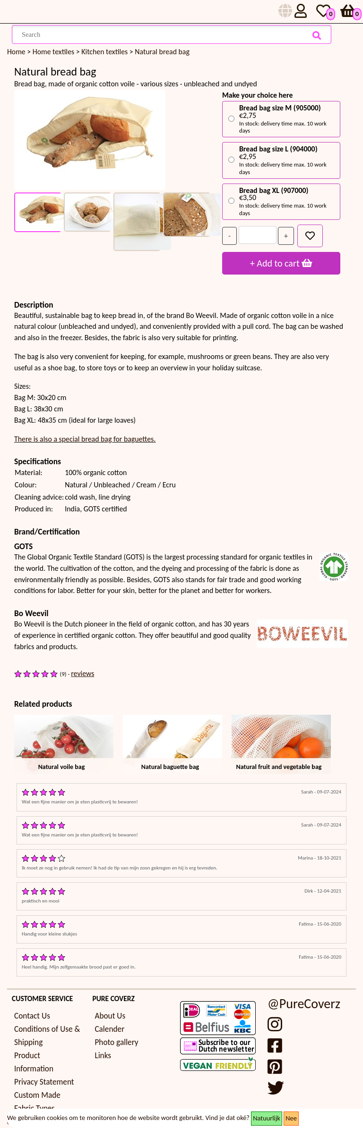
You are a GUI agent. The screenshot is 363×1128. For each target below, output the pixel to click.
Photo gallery (116, 1042)
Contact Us (32, 1016)
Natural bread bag (162, 51)
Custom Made (37, 1095)
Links (103, 1056)
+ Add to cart (281, 263)
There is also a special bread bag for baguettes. (85, 438)
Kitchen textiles (105, 51)
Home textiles (54, 51)
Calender (109, 1029)
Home (16, 51)
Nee (291, 1118)
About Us (110, 1016)
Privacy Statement (44, 1082)
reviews (82, 673)
